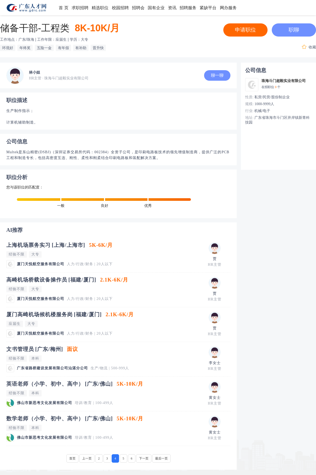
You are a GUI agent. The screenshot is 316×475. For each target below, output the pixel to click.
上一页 (87, 458)
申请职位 (245, 30)
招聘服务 (188, 8)
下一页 (144, 458)
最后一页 (161, 458)
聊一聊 (217, 75)
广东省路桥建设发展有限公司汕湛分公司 (52, 368)
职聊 (294, 30)
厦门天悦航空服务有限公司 (40, 264)
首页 (72, 458)
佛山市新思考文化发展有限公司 (44, 403)
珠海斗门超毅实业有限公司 (283, 81)
